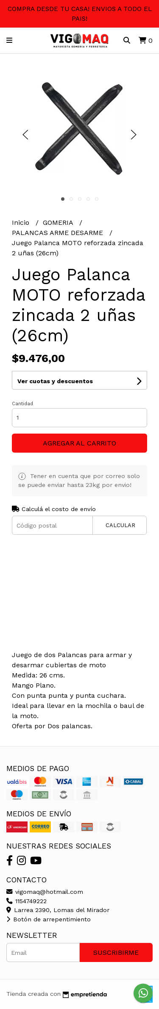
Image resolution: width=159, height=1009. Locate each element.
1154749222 (26, 901)
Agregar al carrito (79, 443)
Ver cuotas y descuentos (55, 381)
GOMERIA (59, 222)
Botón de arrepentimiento (48, 919)
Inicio (21, 222)
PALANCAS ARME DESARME (58, 233)
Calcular (120, 525)
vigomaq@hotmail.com (44, 891)
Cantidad (22, 403)
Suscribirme (116, 952)
